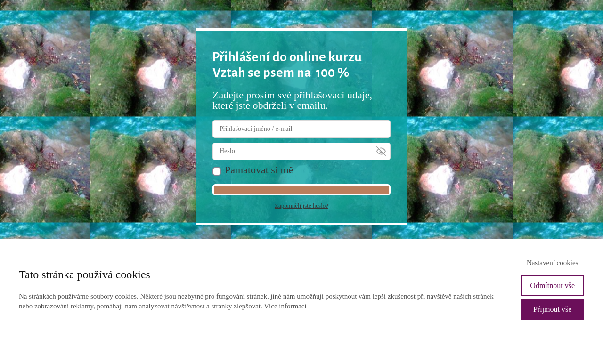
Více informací (285, 306)
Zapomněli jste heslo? (301, 205)
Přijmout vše (552, 309)
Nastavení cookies (553, 262)
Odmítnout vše (552, 286)
